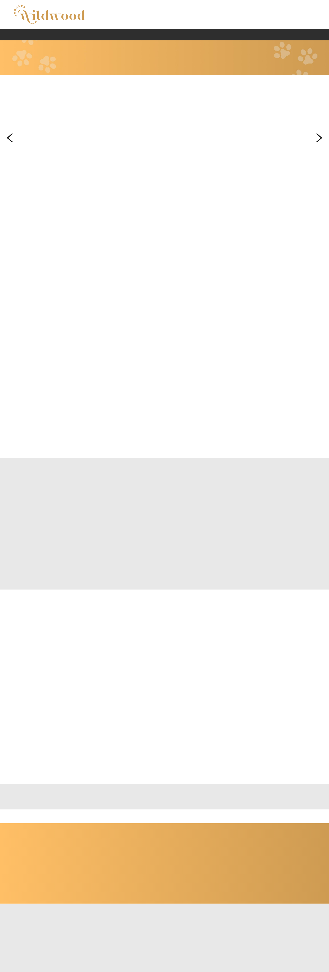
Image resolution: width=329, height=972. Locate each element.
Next (319, 138)
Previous (10, 138)
